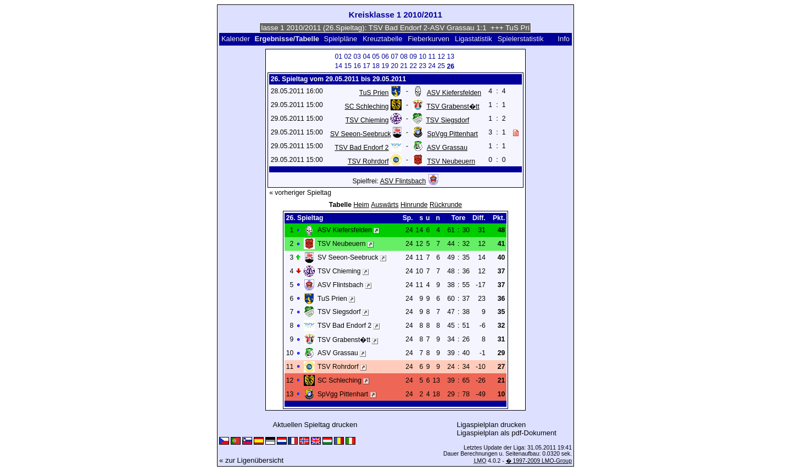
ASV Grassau (447, 148)
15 (348, 66)
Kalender (235, 39)
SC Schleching (366, 106)
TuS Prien (374, 93)
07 (394, 56)
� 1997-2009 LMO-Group (539, 461)
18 (376, 66)
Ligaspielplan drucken (491, 424)
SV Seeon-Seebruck (360, 134)
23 (422, 66)
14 (338, 66)
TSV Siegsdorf (447, 120)
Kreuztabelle (382, 39)
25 (441, 66)
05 (376, 56)
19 (385, 66)
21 (404, 66)
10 (422, 56)
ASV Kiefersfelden (454, 93)
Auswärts (384, 205)
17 (366, 66)
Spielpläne (341, 39)
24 (432, 66)
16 (357, 66)
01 (338, 56)
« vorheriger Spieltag (300, 193)
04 (366, 56)
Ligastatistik (473, 39)
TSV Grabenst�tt (452, 106)
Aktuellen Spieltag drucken (314, 424)
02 (348, 56)
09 (413, 56)
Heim (361, 205)
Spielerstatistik (521, 39)
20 (394, 66)
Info (564, 39)
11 (432, 56)
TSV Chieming (367, 120)
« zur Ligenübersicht (251, 460)
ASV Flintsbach (403, 181)
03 (357, 56)
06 (385, 56)
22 (413, 66)
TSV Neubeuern (451, 161)
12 (441, 56)
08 (404, 56)
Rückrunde (446, 205)
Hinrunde (414, 205)
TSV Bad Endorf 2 (361, 148)
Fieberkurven (428, 39)
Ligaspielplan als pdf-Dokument (506, 433)
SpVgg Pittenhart (452, 134)
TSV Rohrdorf (368, 161)
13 (450, 56)
